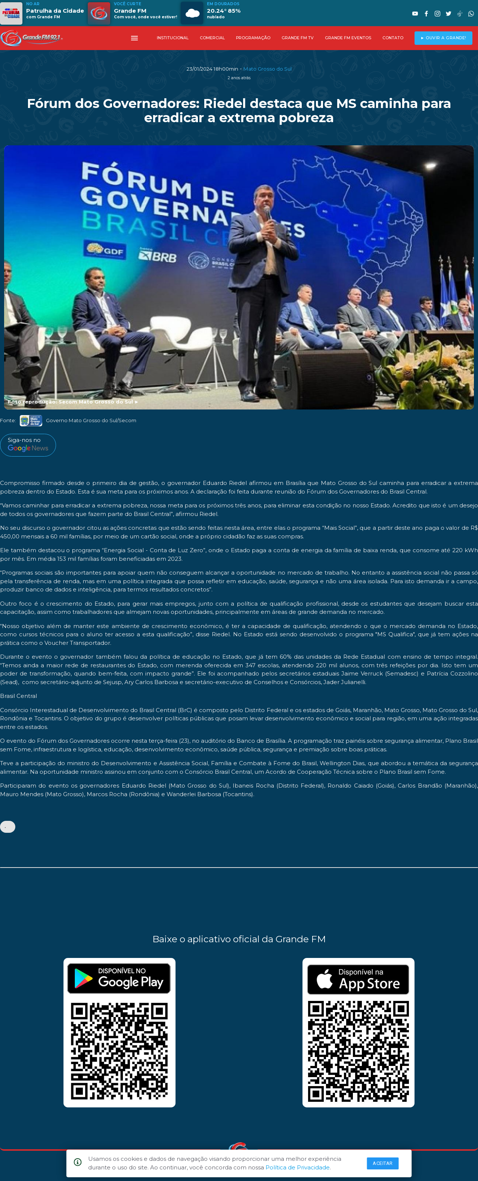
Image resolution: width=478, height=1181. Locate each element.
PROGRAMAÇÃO (253, 37)
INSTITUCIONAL (173, 37)
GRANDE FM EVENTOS (348, 37)
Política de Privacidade (298, 1167)
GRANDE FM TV (298, 37)
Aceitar (383, 1163)
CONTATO (392, 37)
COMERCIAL (212, 37)
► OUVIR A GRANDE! (443, 37)
